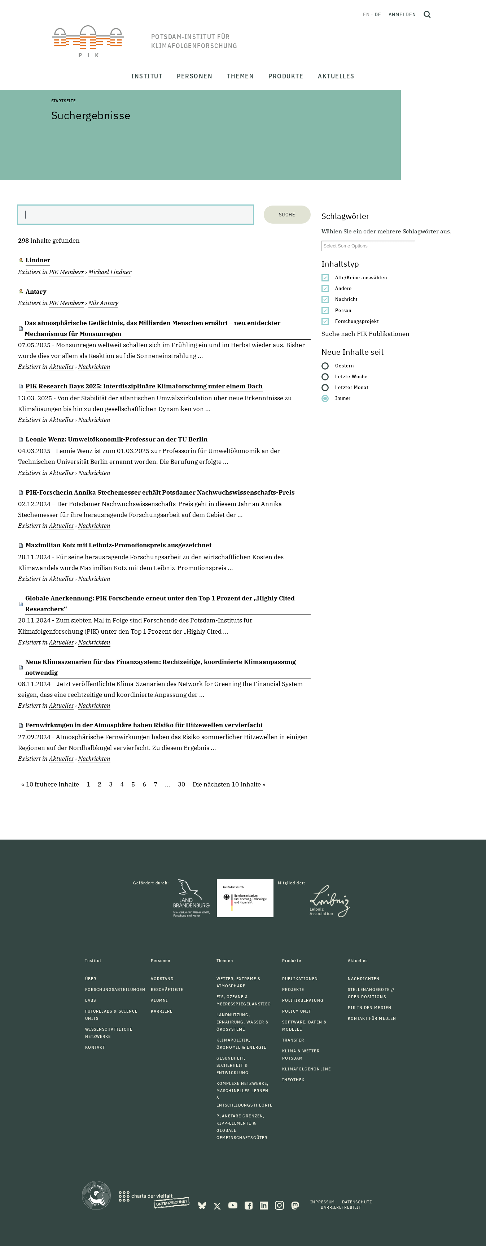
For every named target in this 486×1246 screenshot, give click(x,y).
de (378, 14)
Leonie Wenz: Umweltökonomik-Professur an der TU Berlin (116, 439)
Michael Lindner (109, 272)
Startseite (63, 100)
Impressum (322, 1201)
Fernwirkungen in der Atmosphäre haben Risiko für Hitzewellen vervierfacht (144, 725)
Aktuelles (61, 367)
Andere (343, 288)
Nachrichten (94, 367)
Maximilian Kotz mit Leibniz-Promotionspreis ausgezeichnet (118, 545)
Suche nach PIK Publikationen (365, 334)
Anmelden (402, 14)
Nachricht (346, 299)
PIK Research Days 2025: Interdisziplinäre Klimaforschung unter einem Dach (144, 386)
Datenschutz (357, 1201)
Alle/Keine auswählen (361, 277)
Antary (36, 292)
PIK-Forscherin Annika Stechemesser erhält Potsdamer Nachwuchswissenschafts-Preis (160, 492)
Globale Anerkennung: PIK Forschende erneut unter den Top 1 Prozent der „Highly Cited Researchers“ (160, 603)
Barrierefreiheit (341, 1207)
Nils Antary (103, 303)
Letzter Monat (352, 387)
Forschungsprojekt (357, 321)
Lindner (38, 260)
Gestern (344, 365)
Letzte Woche (351, 376)
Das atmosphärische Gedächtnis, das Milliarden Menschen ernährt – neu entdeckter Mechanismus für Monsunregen (152, 328)
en (366, 14)
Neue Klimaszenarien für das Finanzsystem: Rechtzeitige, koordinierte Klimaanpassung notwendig (160, 667)
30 (181, 784)
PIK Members (66, 272)
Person (343, 310)
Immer (343, 398)
